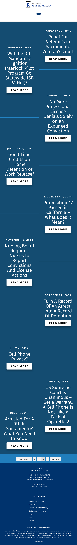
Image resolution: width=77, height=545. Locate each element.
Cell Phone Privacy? (19, 356)
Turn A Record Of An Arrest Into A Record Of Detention (58, 308)
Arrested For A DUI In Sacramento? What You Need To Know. (19, 428)
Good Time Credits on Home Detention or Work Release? (19, 164)
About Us (32, 504)
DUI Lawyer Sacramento (37, 511)
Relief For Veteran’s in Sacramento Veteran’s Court (58, 44)
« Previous (24, 459)
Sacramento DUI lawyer (37, 501)
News (31, 514)
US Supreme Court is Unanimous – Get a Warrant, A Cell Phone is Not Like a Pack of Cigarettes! (58, 404)
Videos (31, 517)
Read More (19, 90)
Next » (55, 459)
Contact (31, 521)
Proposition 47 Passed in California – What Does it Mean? (58, 212)
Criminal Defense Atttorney (38, 508)
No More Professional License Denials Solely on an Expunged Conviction (58, 116)
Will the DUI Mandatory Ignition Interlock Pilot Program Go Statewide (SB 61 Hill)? (19, 68)
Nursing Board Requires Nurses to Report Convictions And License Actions (19, 260)
